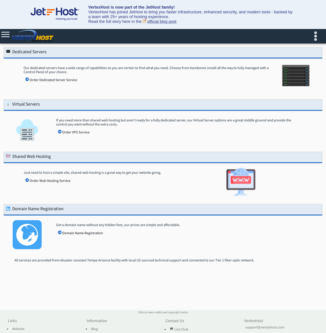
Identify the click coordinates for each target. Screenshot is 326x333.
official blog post (159, 21)
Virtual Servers (23, 105)
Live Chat (179, 329)
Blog (94, 329)
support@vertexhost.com (264, 327)
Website (18, 329)
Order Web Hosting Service (50, 181)
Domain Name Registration (35, 209)
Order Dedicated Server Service (53, 80)
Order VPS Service (76, 132)
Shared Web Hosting (28, 157)
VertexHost (253, 321)
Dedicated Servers (26, 52)
